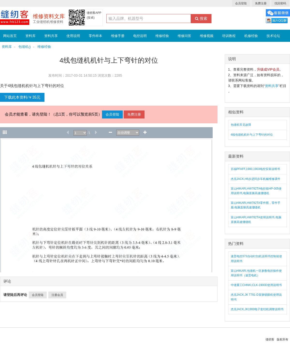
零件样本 (95, 36)
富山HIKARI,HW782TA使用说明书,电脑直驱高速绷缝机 (256, 220)
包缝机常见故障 (241, 124)
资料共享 (51, 36)
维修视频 (206, 36)
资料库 (30, 36)
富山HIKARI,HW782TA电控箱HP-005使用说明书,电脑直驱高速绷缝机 (256, 191)
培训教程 (229, 36)
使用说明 (73, 36)
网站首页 (10, 36)
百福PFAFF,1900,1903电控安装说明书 (255, 169)
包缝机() (24, 47)
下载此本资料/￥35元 (22, 97)
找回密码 (280, 3)
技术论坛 (273, 36)
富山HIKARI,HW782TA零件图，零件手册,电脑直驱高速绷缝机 (256, 205)
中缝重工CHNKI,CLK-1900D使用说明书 (256, 285)
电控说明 (140, 36)
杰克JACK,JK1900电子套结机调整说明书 (257, 309)
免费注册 (261, 3)
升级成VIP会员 (268, 69)
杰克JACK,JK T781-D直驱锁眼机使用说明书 (256, 297)
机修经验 (251, 36)
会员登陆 (241, 3)
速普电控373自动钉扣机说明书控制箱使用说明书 (256, 259)
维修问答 (184, 36)
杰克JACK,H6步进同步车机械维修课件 (255, 179)
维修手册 (117, 36)
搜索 (201, 18)
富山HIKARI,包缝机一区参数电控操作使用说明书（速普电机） (256, 273)
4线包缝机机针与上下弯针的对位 (252, 134)
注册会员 (57, 295)
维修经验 (162, 36)
